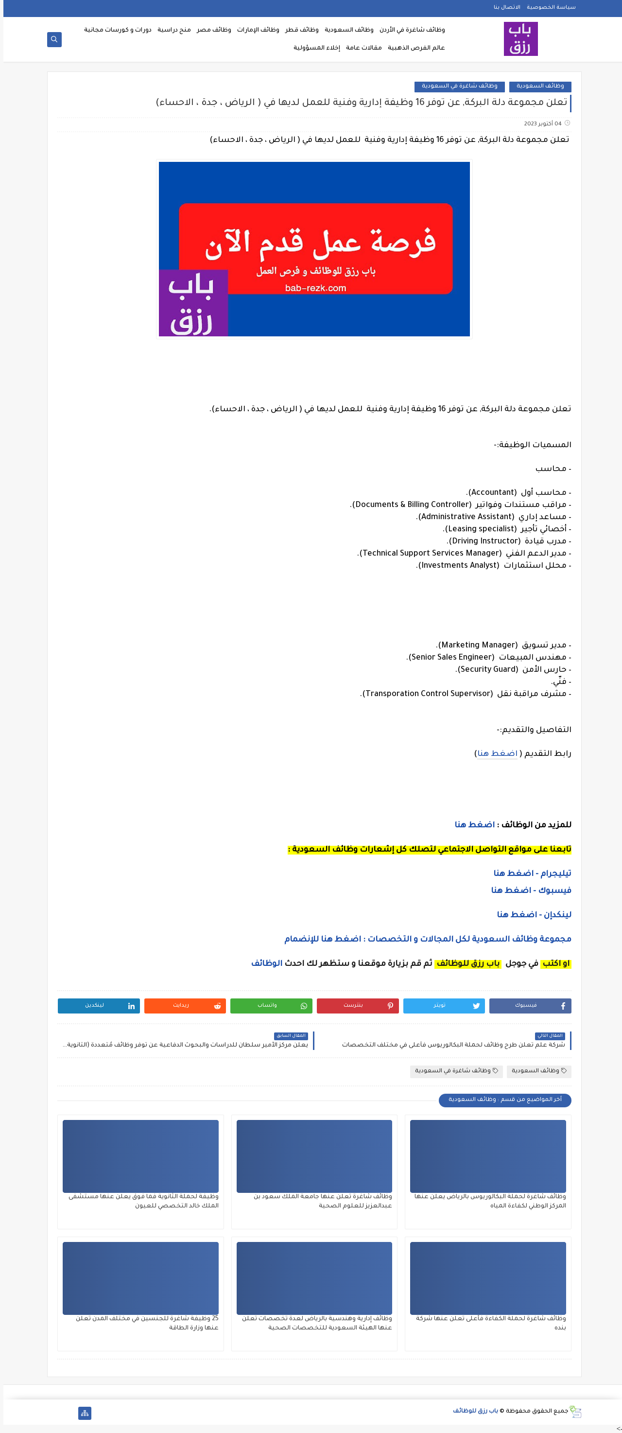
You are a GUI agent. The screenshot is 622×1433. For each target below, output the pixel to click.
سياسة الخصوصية (547, 8)
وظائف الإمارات (255, 30)
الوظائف (262, 964)
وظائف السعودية (345, 30)
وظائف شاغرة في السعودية (456, 87)
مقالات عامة (361, 48)
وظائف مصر (210, 30)
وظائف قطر (298, 30)
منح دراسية (171, 30)
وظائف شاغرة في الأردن (409, 30)
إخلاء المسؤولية (313, 48)
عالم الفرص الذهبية (413, 48)
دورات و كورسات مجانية (114, 30)
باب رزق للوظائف (472, 1412)
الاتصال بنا (503, 8)
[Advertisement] (311, 604)
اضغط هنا (494, 754)
